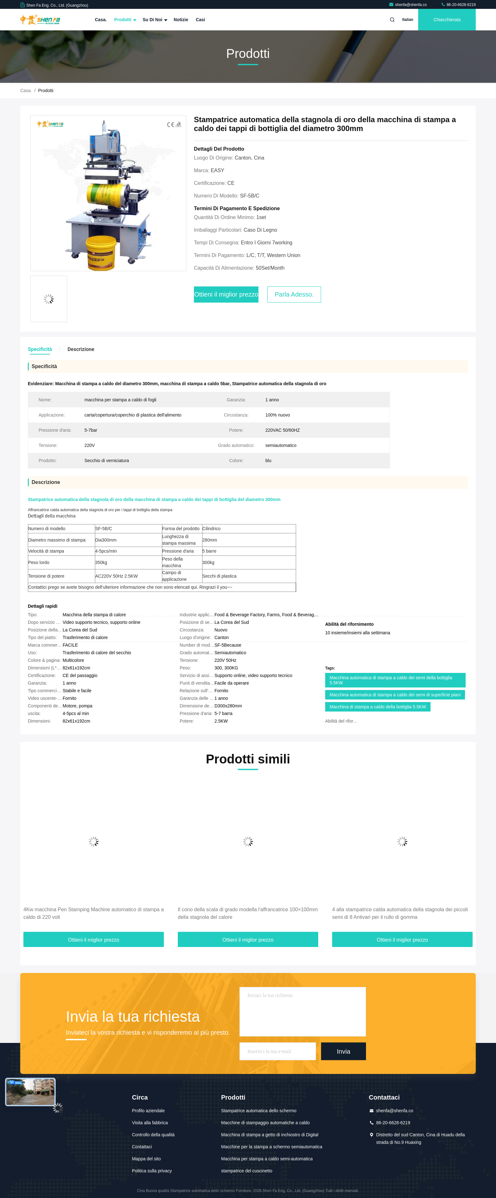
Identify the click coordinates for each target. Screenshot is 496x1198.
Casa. (101, 19)
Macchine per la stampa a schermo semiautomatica (271, 1146)
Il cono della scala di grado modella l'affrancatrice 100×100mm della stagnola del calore (248, 913)
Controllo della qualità (153, 1134)
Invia (343, 1051)
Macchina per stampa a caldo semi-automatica (267, 1158)
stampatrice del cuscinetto (246, 1170)
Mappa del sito (146, 1158)
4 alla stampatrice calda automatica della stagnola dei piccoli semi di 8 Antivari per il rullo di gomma (400, 913)
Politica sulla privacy (152, 1170)
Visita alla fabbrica (150, 1122)
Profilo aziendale (148, 1110)
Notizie (181, 19)
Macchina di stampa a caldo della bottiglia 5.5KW (378, 706)
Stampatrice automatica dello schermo (258, 1110)
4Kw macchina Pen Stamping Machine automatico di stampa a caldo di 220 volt (93, 913)
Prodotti (124, 19)
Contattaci (142, 1146)
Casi (200, 19)
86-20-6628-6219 (458, 5)
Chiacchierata (447, 19)
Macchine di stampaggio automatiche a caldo (265, 1122)
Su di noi (154, 19)
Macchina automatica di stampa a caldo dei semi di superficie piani (395, 694)
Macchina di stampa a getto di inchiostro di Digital (269, 1134)
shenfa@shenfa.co (408, 5)
